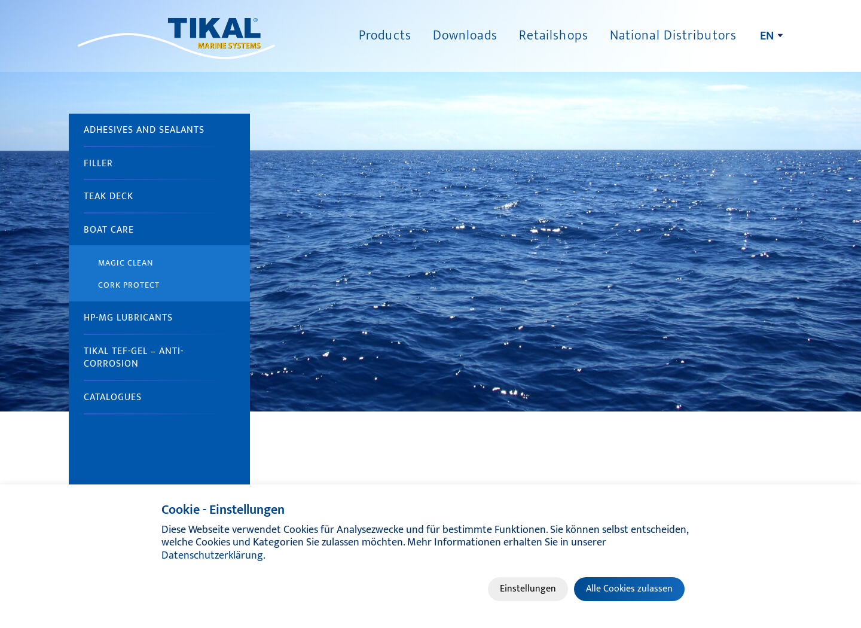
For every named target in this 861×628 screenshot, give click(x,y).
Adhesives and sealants (144, 130)
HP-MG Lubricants (128, 318)
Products (385, 36)
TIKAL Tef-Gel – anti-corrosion (134, 358)
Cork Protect (129, 285)
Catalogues (113, 397)
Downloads (465, 36)
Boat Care (109, 230)
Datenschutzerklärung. (213, 556)
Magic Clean (125, 263)
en (767, 36)
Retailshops (553, 36)
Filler (98, 164)
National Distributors (673, 36)
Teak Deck (108, 196)
